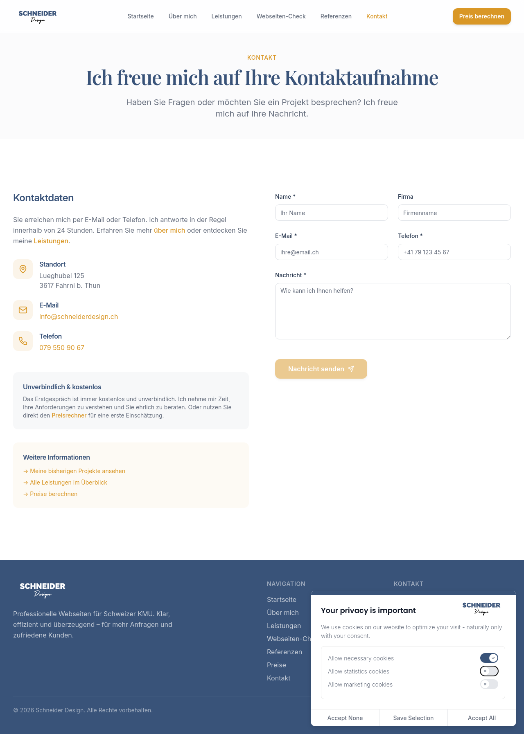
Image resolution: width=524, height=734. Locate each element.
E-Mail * (286, 235)
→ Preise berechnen (50, 493)
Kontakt (376, 16)
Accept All (482, 717)
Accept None (345, 717)
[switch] (489, 658)
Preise (276, 665)
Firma (405, 196)
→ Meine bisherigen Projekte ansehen (74, 470)
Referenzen (336, 16)
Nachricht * (290, 275)
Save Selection (413, 717)
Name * (285, 196)
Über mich (183, 16)
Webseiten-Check (281, 16)
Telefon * (410, 235)
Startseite (140, 16)
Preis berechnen (481, 16)
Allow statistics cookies (358, 671)
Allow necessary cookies (361, 658)
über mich (169, 230)
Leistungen (227, 16)
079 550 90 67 (61, 347)
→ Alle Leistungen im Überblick (65, 482)
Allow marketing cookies (360, 684)
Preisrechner (69, 415)
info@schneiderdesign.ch (78, 316)
